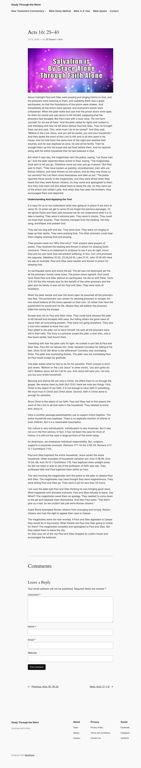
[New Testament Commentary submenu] (45, 11)
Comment (34, 594)
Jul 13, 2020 (33, 39)
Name (32, 626)
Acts (61, 39)
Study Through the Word (25, 4)
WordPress (29, 755)
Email (32, 639)
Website (32, 652)
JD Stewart (51, 39)
